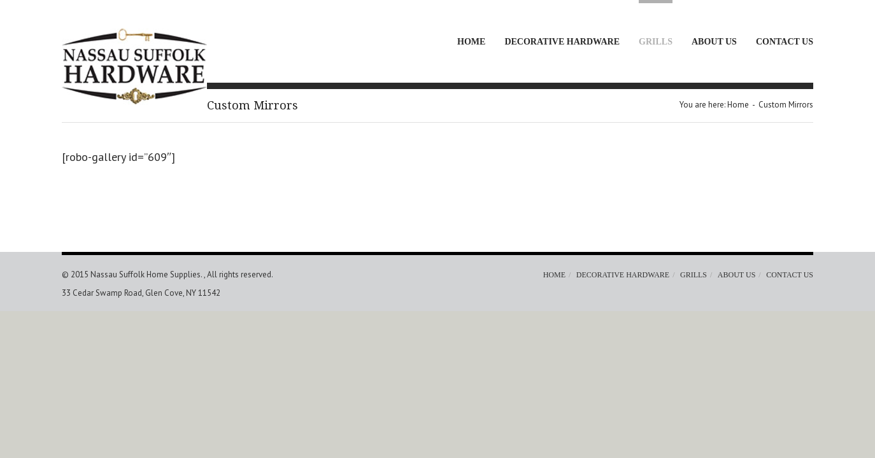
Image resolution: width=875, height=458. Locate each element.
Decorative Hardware (562, 41)
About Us (714, 41)
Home (471, 41)
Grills (655, 41)
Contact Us (784, 41)
